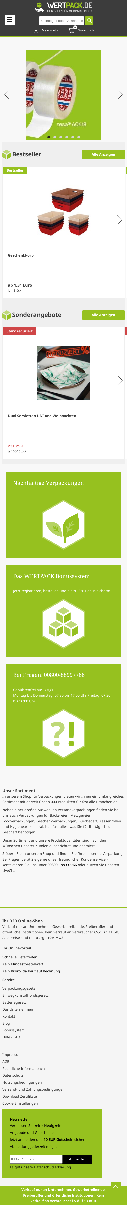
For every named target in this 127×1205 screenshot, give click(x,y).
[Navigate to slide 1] (48, 137)
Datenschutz (12, 1075)
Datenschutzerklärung (52, 1167)
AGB (5, 1061)
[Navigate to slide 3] (60, 137)
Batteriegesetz (14, 1002)
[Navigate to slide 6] (78, 137)
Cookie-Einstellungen (20, 1103)
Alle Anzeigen (103, 154)
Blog (6, 1023)
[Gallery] (63, 95)
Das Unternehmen (17, 1009)
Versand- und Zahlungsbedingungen (33, 1089)
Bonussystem (13, 1030)
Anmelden (77, 1159)
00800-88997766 (64, 674)
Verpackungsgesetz (18, 988)
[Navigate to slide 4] (66, 137)
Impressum (12, 1054)
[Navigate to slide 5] (72, 137)
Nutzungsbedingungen (22, 1082)
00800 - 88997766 (62, 864)
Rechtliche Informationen (23, 1068)
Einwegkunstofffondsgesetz (25, 995)
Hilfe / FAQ (11, 1037)
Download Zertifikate (19, 1096)
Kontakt (8, 1016)
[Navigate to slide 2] (54, 137)
